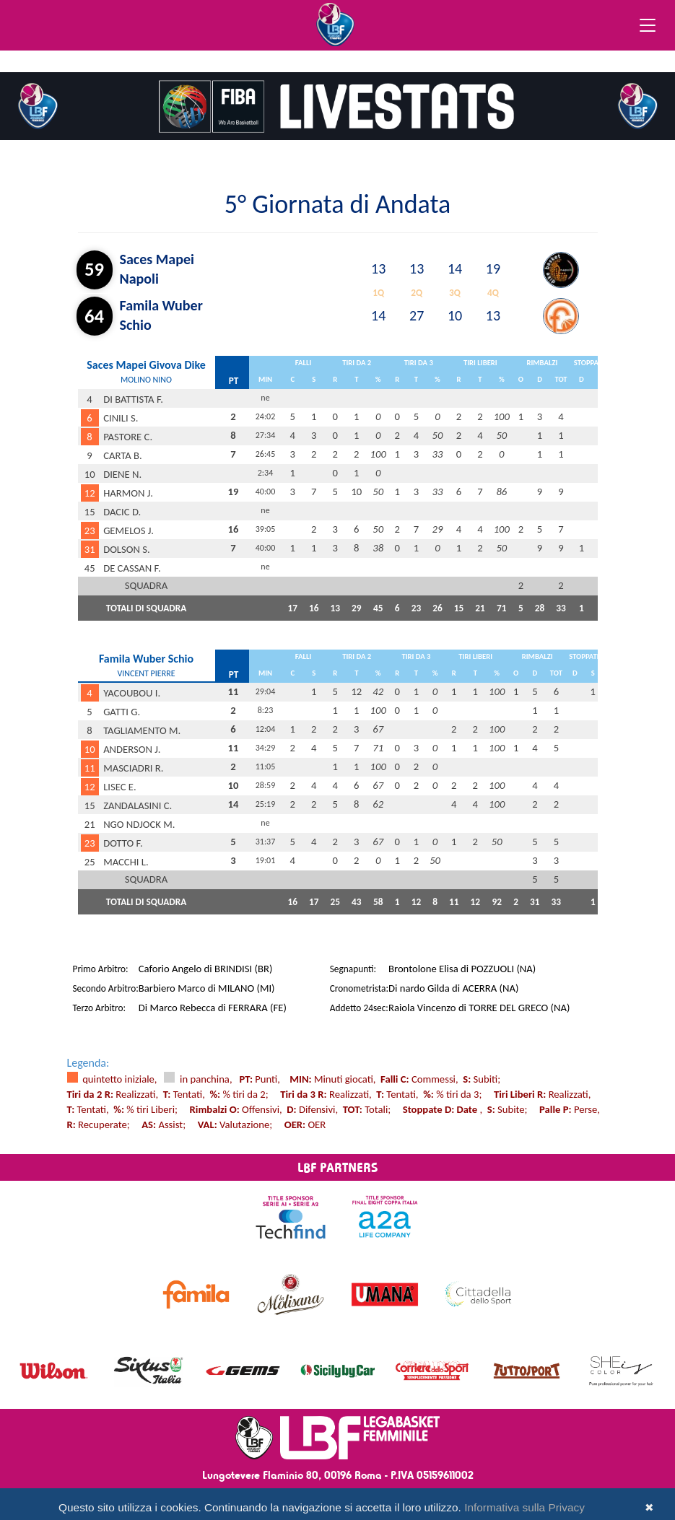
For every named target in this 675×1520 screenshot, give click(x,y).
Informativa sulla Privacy (524, 1507)
